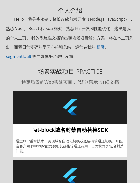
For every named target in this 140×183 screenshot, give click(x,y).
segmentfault (18, 56)
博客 (101, 47)
